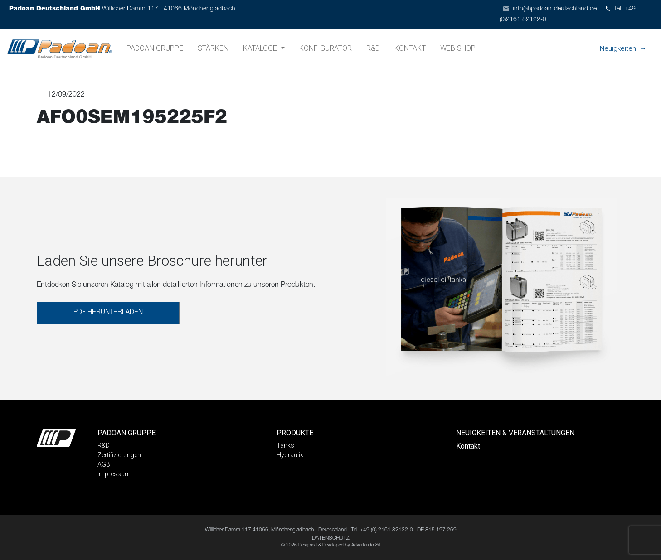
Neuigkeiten (618, 48)
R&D (373, 48)
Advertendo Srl (365, 545)
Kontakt (410, 48)
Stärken (213, 48)
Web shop (458, 48)
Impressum (114, 474)
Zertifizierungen (119, 455)
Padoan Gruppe (154, 48)
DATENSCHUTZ (331, 538)
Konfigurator (325, 48)
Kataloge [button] (261, 48)
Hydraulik (290, 455)
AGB (103, 464)
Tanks (285, 445)
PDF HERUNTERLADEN (108, 312)
